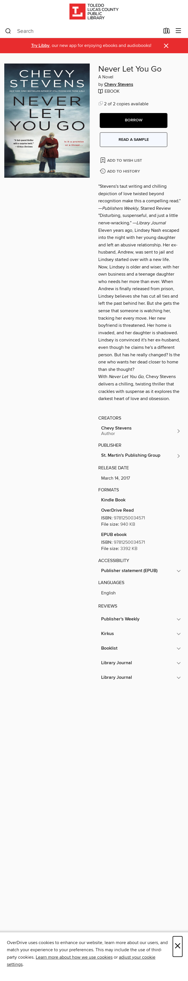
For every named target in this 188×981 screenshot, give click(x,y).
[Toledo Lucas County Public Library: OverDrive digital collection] (94, 12)
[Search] (8, 31)
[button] (133, 120)
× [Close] (177, 946)
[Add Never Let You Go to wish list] (121, 160)
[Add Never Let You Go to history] (120, 171)
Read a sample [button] (134, 139)
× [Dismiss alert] (166, 46)
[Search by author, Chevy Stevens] (141, 431)
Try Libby (40, 46)
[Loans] (166, 32)
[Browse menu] (178, 31)
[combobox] (82, 31)
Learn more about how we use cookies (74, 957)
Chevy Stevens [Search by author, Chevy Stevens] (118, 84)
